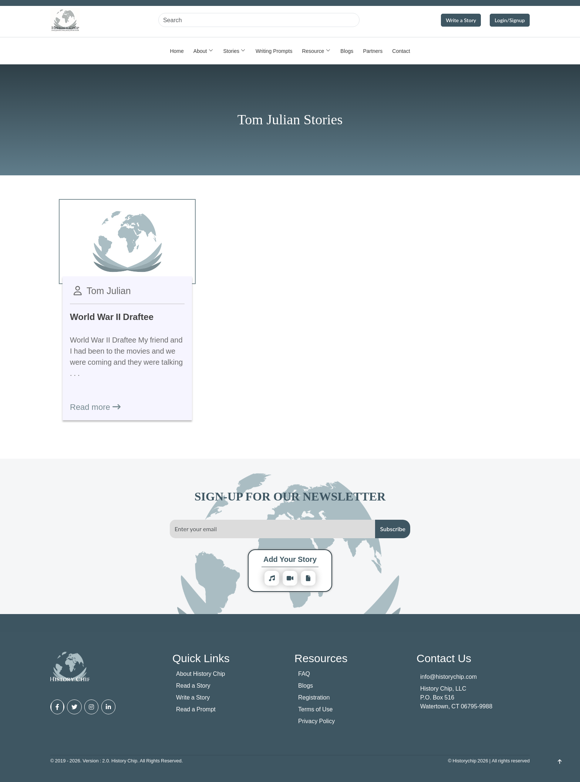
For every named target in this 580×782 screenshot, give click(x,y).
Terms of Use (315, 709)
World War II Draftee (112, 316)
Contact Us (444, 657)
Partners (372, 50)
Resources (320, 657)
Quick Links (201, 657)
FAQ (304, 674)
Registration (314, 697)
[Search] (259, 20)
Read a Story (193, 685)
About (200, 50)
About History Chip (200, 674)
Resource (313, 50)
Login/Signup (510, 20)
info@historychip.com (448, 677)
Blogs (346, 50)
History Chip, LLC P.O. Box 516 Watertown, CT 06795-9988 (456, 697)
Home (176, 50)
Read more (95, 406)
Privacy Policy (316, 721)
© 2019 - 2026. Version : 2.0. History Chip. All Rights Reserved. (116, 760)
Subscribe (392, 528)
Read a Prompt (196, 709)
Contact (401, 50)
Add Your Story (290, 559)
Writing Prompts (274, 50)
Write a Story (461, 20)
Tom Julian (109, 290)
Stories (231, 50)
